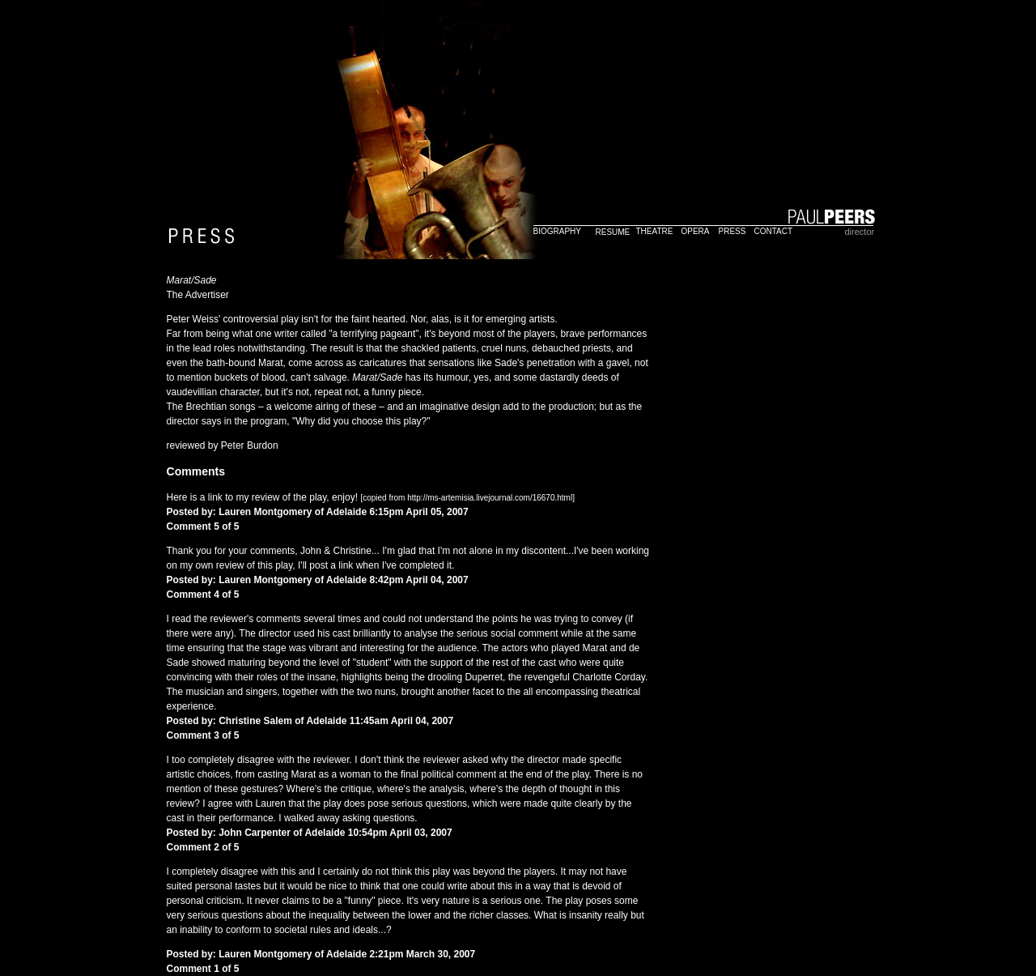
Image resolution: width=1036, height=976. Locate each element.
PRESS (732, 231)
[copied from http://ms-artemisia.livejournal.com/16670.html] (467, 497)
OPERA (695, 231)
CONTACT (773, 231)
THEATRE (654, 231)
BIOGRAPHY (557, 231)
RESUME (613, 232)
